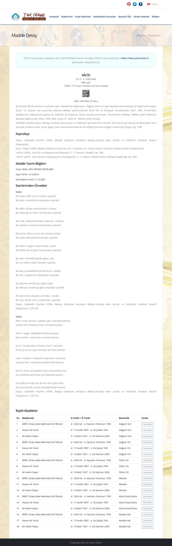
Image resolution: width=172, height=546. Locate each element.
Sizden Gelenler (141, 16)
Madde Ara (67, 16)
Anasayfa (54, 16)
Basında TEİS (124, 16)
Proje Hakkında (83, 16)
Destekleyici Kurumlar (104, 16)
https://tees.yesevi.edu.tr (135, 58)
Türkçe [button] (152, 4)
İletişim (156, 16)
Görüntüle (147, 424)
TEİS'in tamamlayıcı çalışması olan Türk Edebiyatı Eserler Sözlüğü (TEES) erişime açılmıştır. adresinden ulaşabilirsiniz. (86, 60)
